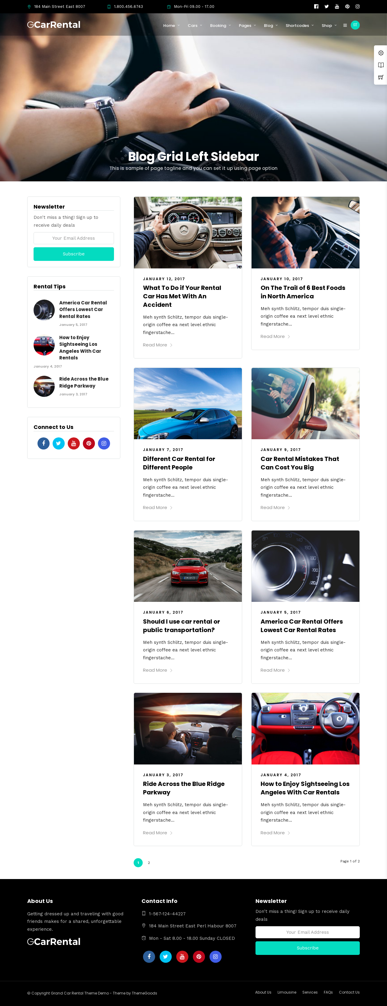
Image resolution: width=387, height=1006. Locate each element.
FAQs (328, 992)
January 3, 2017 (163, 774)
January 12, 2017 (164, 278)
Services (310, 992)
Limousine (287, 992)
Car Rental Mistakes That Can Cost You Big (300, 463)
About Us (263, 992)
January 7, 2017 (163, 449)
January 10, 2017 (282, 278)
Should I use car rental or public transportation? (181, 625)
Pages (245, 25)
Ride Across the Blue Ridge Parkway (84, 382)
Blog (268, 25)
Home (169, 25)
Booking (218, 25)
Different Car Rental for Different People (179, 463)
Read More (158, 345)
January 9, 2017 (281, 449)
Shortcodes (297, 25)
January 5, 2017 (281, 612)
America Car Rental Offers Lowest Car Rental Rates (302, 625)
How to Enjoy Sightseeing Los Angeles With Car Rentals (305, 788)
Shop (327, 25)
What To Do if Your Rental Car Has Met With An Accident (182, 296)
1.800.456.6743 (125, 6)
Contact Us (349, 992)
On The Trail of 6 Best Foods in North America (303, 292)
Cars (192, 25)
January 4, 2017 (281, 774)
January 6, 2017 (163, 612)
